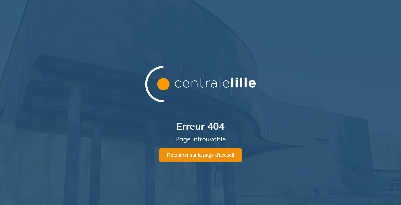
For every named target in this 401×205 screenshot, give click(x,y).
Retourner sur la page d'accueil (200, 155)
